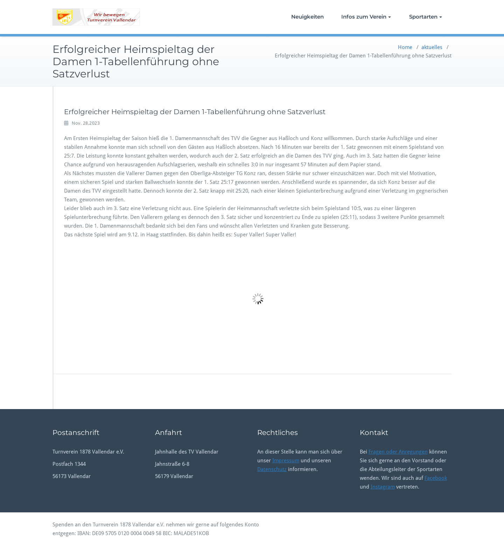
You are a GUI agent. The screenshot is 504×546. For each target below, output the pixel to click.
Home (405, 47)
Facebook (436, 478)
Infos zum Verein (366, 16)
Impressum (285, 460)
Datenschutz (272, 469)
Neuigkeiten (307, 16)
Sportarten (425, 16)
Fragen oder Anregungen (398, 452)
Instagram (383, 487)
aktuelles (431, 47)
